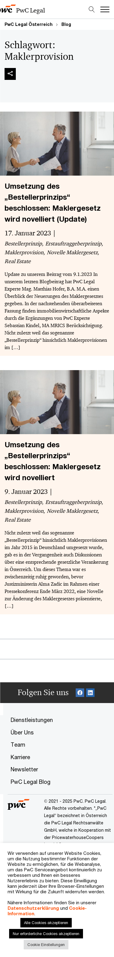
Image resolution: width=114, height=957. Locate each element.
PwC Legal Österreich (29, 24)
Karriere (20, 757)
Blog (66, 24)
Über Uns (22, 732)
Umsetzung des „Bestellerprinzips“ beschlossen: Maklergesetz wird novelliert (53, 461)
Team (18, 744)
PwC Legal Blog (30, 781)
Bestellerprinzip (23, 243)
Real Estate (18, 261)
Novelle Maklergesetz (72, 252)
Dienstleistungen (32, 719)
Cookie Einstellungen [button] (46, 944)
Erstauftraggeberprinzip (73, 243)
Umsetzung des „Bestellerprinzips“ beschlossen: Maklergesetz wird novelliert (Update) (53, 202)
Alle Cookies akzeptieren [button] (46, 922)
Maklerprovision (24, 252)
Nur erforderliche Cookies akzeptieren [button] (46, 933)
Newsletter (24, 769)
